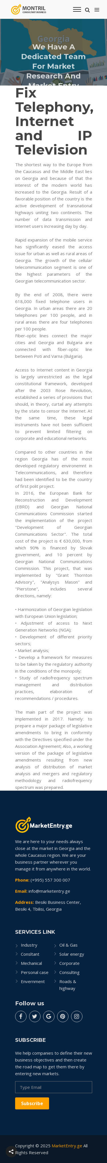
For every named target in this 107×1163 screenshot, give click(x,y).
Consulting (69, 972)
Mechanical (31, 963)
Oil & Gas (68, 945)
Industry (29, 945)
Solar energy (71, 954)
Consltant (30, 954)
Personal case (35, 972)
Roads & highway (67, 985)
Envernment (33, 981)
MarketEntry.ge (67, 1145)
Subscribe (32, 1103)
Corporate (69, 963)
